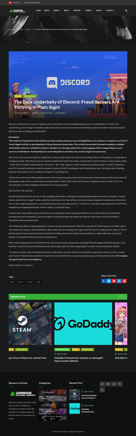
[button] (120, 297)
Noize (36, 113)
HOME (38, 10)
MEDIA (98, 10)
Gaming (29, 282)
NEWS (66, 10)
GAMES (56, 10)
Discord (20, 282)
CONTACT (109, 10)
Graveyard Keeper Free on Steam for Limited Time (35, 358)
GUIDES (88, 10)
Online (38, 282)
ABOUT (47, 10)
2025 (12, 282)
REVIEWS (76, 10)
